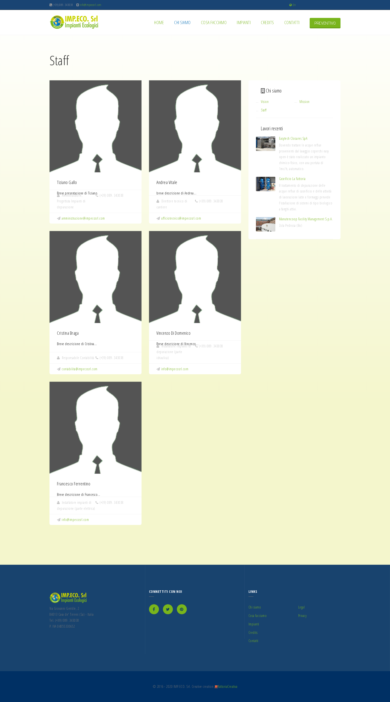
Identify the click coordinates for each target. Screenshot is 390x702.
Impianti (244, 22)
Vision (265, 101)
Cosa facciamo (214, 22)
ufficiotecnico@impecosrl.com (181, 218)
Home (159, 22)
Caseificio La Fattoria (292, 178)
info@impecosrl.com (174, 369)
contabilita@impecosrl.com (80, 369)
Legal (301, 607)
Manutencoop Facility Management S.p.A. (306, 219)
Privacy (302, 615)
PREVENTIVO (325, 23)
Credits (268, 22)
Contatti (292, 22)
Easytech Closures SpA (293, 138)
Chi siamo (183, 22)
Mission (304, 101)
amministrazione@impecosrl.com (83, 218)
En (292, 5)
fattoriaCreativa (227, 686)
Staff (264, 110)
